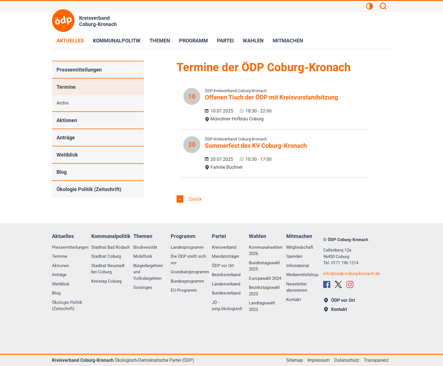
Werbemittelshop (302, 274)
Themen (159, 41)
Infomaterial (297, 265)
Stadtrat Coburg (106, 256)
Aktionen (67, 120)
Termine (66, 87)
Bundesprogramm (187, 281)
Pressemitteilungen (79, 70)
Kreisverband (224, 247)
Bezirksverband (226, 274)
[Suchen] (383, 7)
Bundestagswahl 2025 (264, 266)
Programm (193, 41)
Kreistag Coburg (106, 281)
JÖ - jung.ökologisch (227, 305)
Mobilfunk (142, 256)
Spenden (294, 256)
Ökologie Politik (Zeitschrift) (89, 189)
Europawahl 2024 (265, 278)
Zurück (194, 199)
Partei (225, 41)
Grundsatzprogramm (190, 271)
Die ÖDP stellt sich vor (188, 259)
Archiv (63, 103)
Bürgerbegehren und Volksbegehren (148, 272)
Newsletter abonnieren (296, 287)
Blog (62, 172)
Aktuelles (70, 41)
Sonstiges (142, 287)
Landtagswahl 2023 (262, 306)
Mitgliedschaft (299, 247)
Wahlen (253, 41)
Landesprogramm (187, 247)
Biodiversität (145, 247)
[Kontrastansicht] (369, 7)
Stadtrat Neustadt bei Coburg (108, 269)
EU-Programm (184, 290)
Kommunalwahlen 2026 (266, 250)
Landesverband (226, 284)
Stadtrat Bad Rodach (110, 247)
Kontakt (293, 299)
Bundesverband (226, 293)
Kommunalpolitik (116, 41)
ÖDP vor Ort (223, 265)
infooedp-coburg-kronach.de (351, 273)
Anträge (66, 137)
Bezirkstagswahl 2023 (264, 290)
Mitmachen (288, 41)
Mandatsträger (225, 256)
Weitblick (67, 155)
